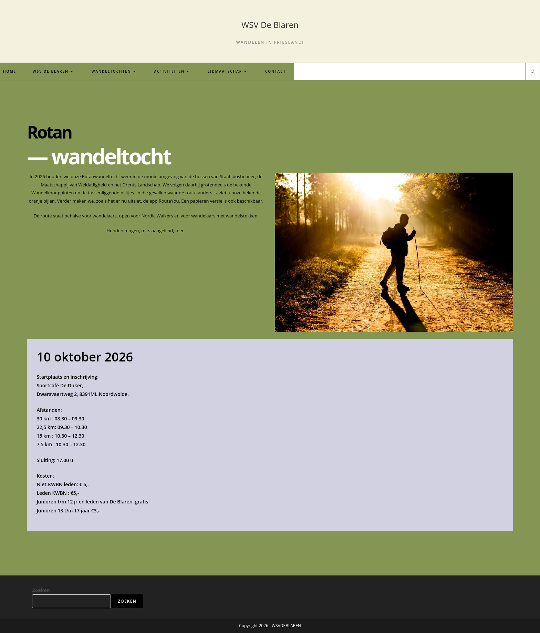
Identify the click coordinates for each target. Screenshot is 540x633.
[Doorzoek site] (533, 72)
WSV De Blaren (270, 24)
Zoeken (41, 590)
